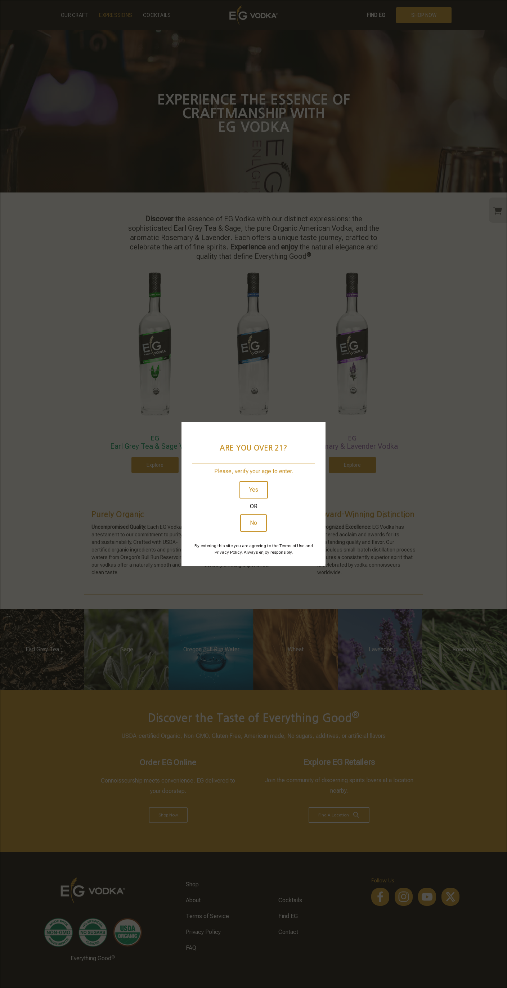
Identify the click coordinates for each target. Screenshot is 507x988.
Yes (253, 489)
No (253, 522)
